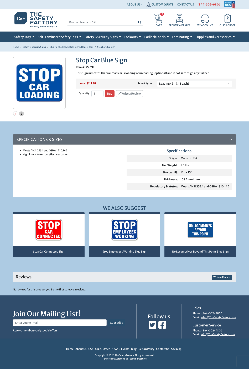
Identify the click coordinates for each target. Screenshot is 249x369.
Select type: (145, 83)
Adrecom (120, 358)
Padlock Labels (155, 37)
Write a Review (129, 93)
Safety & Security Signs (101, 37)
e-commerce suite (137, 358)
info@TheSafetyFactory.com (218, 334)
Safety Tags (23, 37)
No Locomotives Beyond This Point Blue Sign (200, 251)
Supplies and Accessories (213, 37)
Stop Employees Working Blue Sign (124, 251)
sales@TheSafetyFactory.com (218, 317)
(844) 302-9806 (209, 4)
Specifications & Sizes (40, 139)
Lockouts (131, 37)
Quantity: (84, 93)
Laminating (180, 37)
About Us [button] (134, 4)
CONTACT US (185, 4)
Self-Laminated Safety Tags (58, 37)
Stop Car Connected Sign (48, 251)
